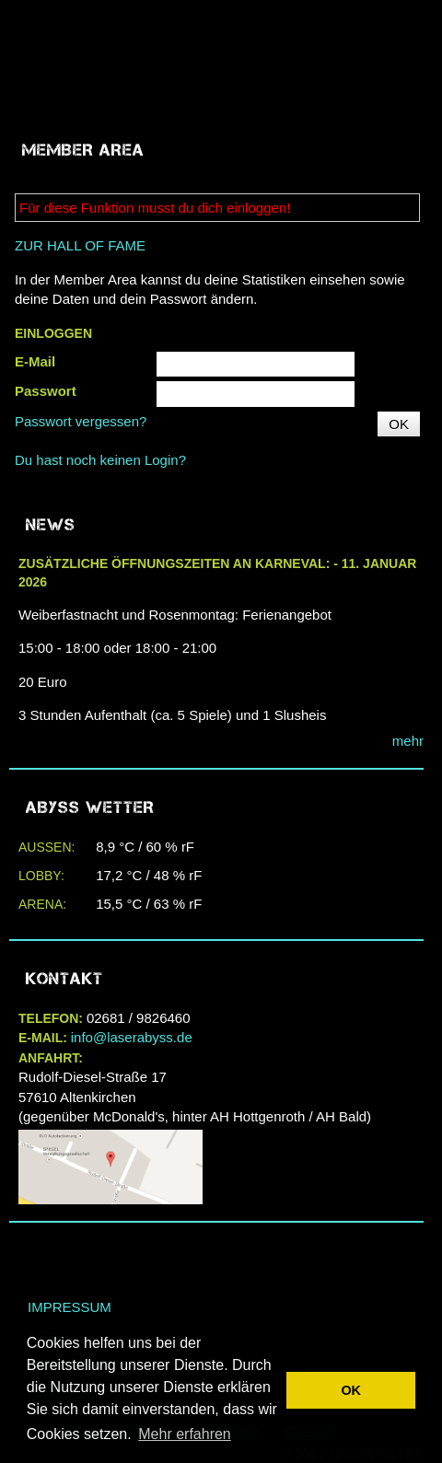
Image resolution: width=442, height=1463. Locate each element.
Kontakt (64, 979)
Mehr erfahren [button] (184, 1434)
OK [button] (351, 1390)
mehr (408, 741)
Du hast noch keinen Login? (100, 460)
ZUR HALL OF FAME (80, 245)
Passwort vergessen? (80, 421)
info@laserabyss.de (131, 1037)
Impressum (69, 1307)
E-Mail (35, 361)
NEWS (51, 525)
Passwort (45, 391)
